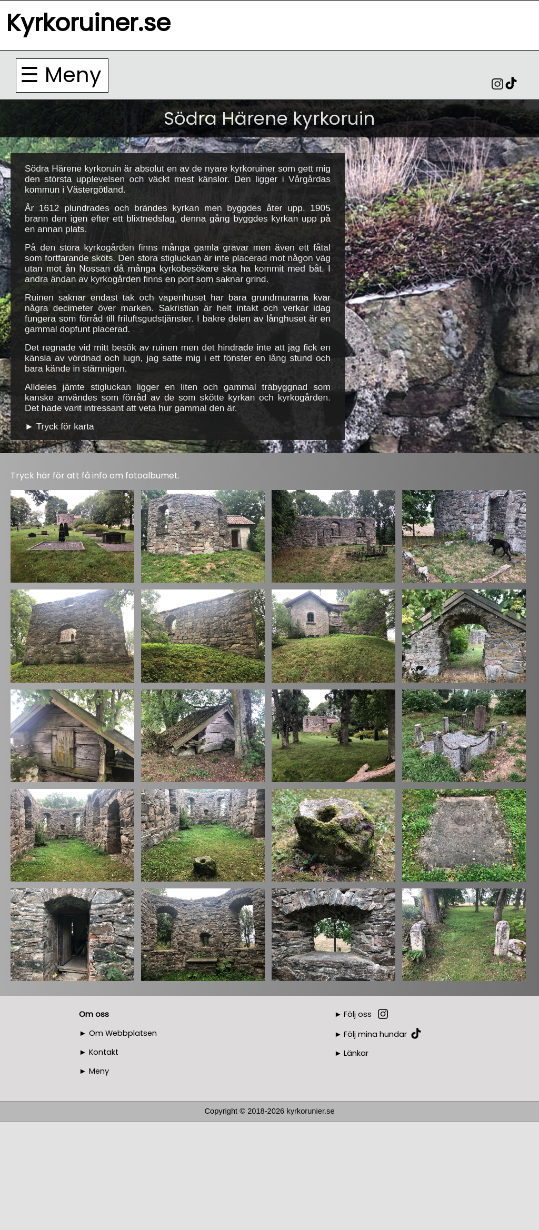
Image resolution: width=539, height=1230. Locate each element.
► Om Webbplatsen (118, 1033)
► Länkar (351, 1053)
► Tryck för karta (59, 426)
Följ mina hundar (375, 1034)
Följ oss (358, 1014)
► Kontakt (98, 1052)
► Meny (94, 1071)
